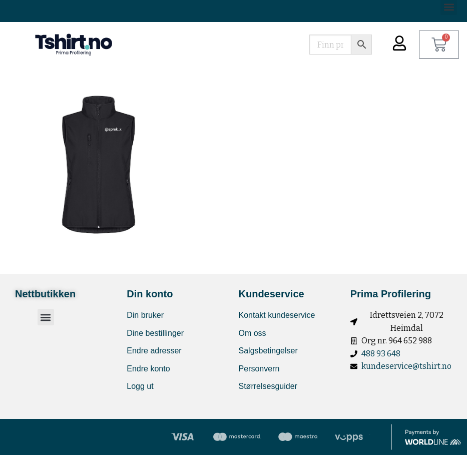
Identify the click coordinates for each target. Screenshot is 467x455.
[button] (46, 317)
